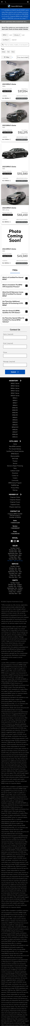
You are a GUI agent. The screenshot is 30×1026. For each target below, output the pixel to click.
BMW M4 (15, 412)
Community (15, 480)
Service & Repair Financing (15, 466)
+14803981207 (15, 528)
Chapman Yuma (15, 504)
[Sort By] (23, 57)
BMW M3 (15, 410)
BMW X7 (15, 432)
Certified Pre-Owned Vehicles (15, 451)
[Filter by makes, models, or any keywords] (15, 44)
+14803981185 (15, 533)
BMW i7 (15, 403)
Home (15, 444)
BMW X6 (15, 429)
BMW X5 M (15, 427)
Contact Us (15, 475)
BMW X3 (15, 422)
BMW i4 (15, 398)
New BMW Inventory (15, 446)
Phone (5, 352)
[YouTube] (17, 541)
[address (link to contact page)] (2, 2)
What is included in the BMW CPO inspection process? (15, 286)
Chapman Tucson (15, 502)
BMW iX (15, 405)
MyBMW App (15, 485)
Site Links (13, 441)
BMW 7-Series (15, 393)
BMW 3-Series (15, 386)
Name (8, 334)
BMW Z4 (15, 437)
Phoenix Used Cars (15, 507)
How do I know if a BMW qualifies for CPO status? (15, 311)
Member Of (14, 494)
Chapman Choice (15, 497)
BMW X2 (15, 420)
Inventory (14, 380)
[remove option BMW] (5, 35)
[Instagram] (15, 541)
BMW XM (15, 434)
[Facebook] (12, 541)
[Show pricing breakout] (6, 98)
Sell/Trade (15, 458)
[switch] (28, 2)
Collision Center (15, 470)
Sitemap (15, 490)
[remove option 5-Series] (17, 35)
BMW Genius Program (15, 483)
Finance (15, 461)
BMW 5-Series (15, 391)
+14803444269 (15, 522)
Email (8, 343)
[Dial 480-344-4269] (5, 2)
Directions (15, 473)
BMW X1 (15, 417)
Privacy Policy (15, 487)
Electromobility (15, 456)
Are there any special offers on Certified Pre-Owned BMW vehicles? (15, 320)
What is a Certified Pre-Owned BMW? (15, 278)
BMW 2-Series (15, 383)
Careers (15, 478)
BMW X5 (15, 425)
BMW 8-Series (15, 395)
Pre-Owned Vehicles (15, 449)
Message (9, 361)
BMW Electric (15, 453)
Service (15, 463)
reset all (14, 40)
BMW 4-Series (15, 388)
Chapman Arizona (15, 499)
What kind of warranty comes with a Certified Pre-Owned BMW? (15, 294)
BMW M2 (15, 408)
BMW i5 (15, 400)
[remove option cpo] (6, 40)
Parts (15, 468)
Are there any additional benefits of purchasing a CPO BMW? (15, 303)
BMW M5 (15, 415)
